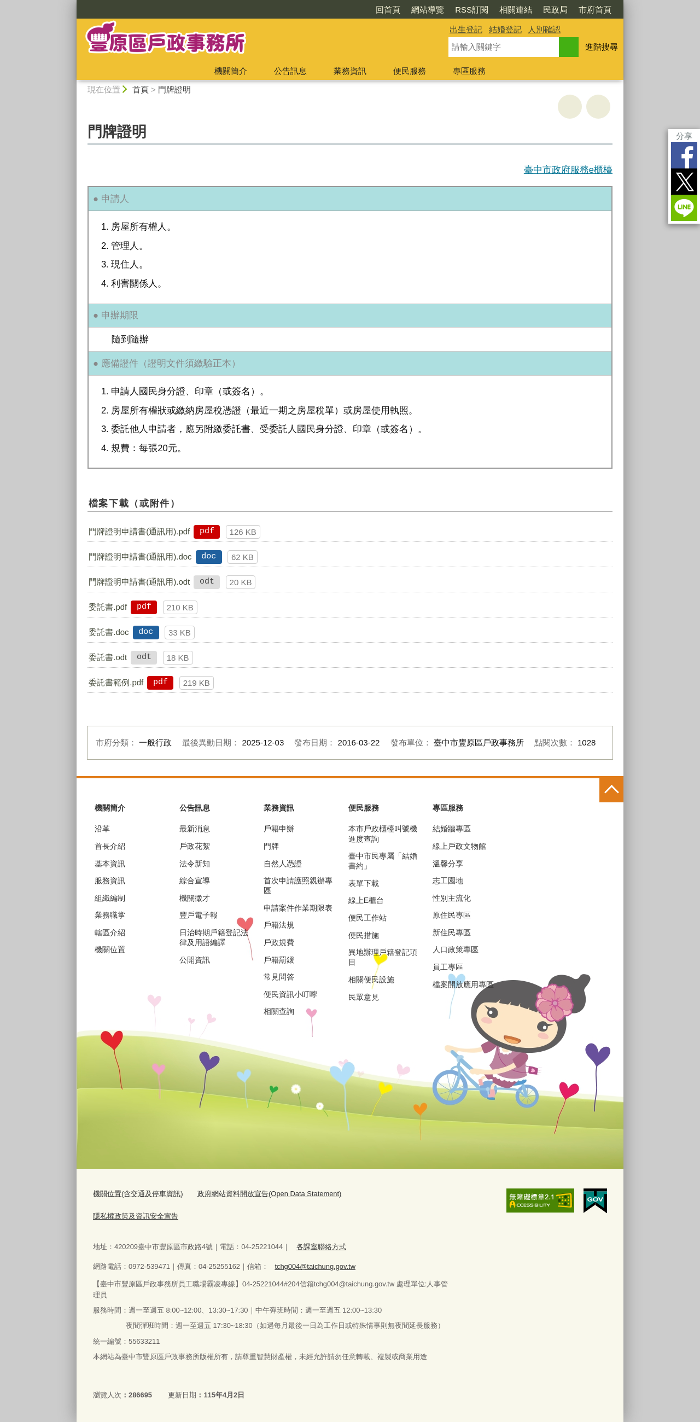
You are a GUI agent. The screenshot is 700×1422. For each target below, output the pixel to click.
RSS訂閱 (471, 9)
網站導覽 (427, 9)
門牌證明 (174, 89)
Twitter (684, 181)
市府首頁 (595, 9)
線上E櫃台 (366, 900)
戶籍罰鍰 (279, 959)
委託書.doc (109, 632)
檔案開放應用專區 (463, 984)
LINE (684, 208)
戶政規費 (279, 942)
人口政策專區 (456, 949)
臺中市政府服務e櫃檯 (568, 169)
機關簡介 (230, 70)
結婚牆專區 (452, 828)
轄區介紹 (110, 932)
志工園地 (448, 880)
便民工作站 (367, 917)
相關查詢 (279, 1011)
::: (71, 4)
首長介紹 (110, 846)
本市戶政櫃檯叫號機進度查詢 (382, 833)
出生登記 (466, 29)
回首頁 (388, 9)
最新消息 (194, 828)
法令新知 (194, 863)
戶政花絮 (194, 846)
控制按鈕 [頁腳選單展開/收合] (611, 790)
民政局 (555, 9)
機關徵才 (194, 898)
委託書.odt (108, 657)
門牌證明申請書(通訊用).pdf (139, 531)
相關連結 (515, 9)
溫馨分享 (448, 863)
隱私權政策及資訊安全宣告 (135, 1216)
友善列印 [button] (570, 107)
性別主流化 (452, 898)
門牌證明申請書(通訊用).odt (139, 581)
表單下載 (363, 883)
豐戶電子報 (198, 915)
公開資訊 (194, 959)
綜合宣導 (194, 880)
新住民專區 (452, 932)
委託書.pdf (108, 606)
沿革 (102, 828)
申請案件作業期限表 (298, 908)
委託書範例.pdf (116, 682)
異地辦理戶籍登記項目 (382, 957)
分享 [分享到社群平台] (684, 136)
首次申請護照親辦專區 (298, 885)
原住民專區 (452, 915)
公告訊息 (290, 70)
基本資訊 (110, 863)
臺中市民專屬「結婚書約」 (382, 861)
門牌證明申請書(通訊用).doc (140, 556)
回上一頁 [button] (598, 107)
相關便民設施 (371, 979)
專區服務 (469, 70)
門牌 (271, 846)
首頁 (140, 89)
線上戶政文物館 (459, 846)
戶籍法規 (279, 924)
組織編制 (110, 898)
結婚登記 (505, 29)
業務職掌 (110, 915)
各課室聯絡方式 (321, 1247)
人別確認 (544, 29)
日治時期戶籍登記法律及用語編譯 (213, 937)
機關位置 (110, 949)
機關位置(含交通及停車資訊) (138, 1194)
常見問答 (279, 976)
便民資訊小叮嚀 (290, 994)
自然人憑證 (283, 863)
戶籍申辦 (279, 828)
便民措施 (363, 935)
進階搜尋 (601, 46)
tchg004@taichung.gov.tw (315, 1266)
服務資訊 (110, 880)
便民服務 (409, 70)
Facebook (684, 155)
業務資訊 (350, 70)
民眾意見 (363, 997)
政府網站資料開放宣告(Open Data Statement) (269, 1194)
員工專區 (448, 967)
